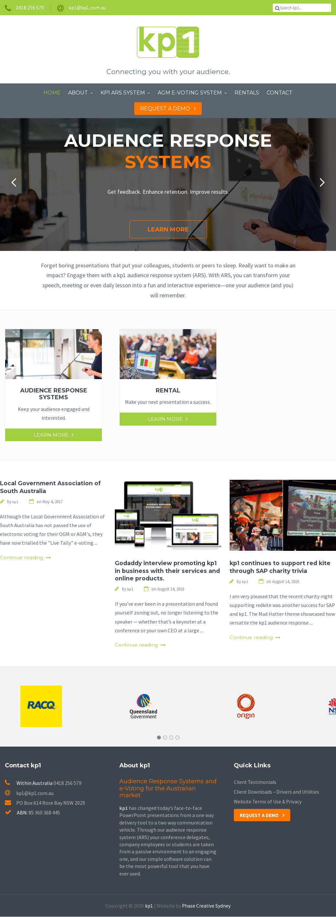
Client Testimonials (256, 782)
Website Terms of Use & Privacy (268, 802)
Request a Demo (260, 815)
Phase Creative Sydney (206, 906)
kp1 (149, 906)
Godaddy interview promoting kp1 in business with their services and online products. (168, 571)
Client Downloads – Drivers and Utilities (277, 792)
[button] (15, 182)
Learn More (168, 229)
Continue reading (23, 558)
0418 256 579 (67, 783)
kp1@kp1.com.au (29, 793)
